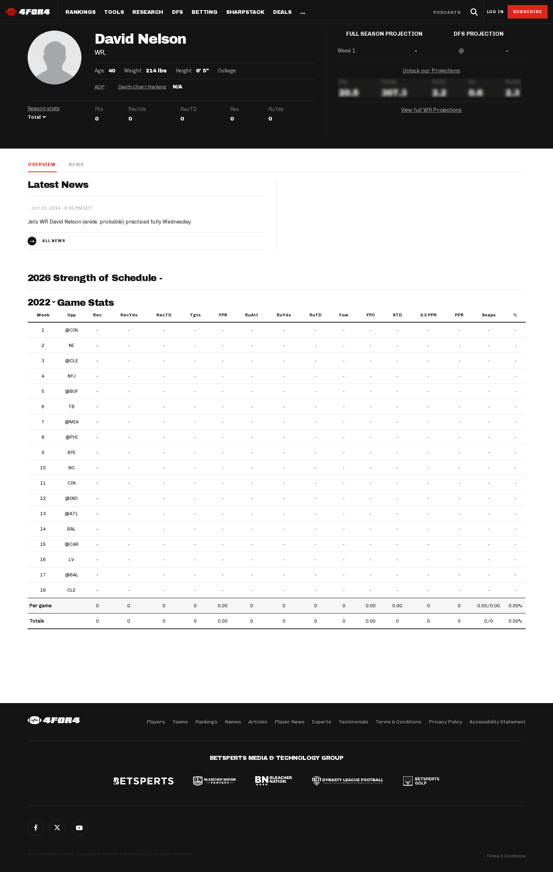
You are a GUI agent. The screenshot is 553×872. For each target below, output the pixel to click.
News (76, 164)
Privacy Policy (445, 722)
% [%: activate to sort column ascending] (515, 315)
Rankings (80, 12)
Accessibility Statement (497, 722)
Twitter (57, 827)
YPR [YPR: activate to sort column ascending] (223, 315)
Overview (41, 164)
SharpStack (245, 12)
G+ (79, 827)
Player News (290, 722)
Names (233, 722)
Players (156, 722)
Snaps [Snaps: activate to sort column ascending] (489, 315)
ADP (100, 87)
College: (227, 70)
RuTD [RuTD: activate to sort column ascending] (315, 315)
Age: (100, 70)
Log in (495, 11)
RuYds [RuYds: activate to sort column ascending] (284, 315)
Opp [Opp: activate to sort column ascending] (71, 315)
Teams (180, 722)
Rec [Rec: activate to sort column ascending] (97, 315)
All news (53, 241)
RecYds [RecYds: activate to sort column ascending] (128, 315)
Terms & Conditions (398, 722)
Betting (204, 12)
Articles (257, 722)
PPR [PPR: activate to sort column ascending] (459, 315)
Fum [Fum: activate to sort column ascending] (343, 315)
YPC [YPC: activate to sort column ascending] (370, 315)
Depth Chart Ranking (142, 87)
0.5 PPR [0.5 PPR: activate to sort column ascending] (428, 315)
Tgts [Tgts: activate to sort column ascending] (195, 315)
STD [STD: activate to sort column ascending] (397, 315)
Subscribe (527, 11)
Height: (184, 70)
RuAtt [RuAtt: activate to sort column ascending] (251, 315)
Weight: (133, 70)
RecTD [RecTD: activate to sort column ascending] (163, 315)
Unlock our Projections (431, 76)
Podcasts (447, 12)
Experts (321, 722)
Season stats (44, 108)
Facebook (35, 827)
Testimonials (353, 722)
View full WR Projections (431, 116)
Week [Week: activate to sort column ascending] (43, 315)
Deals (282, 12)
